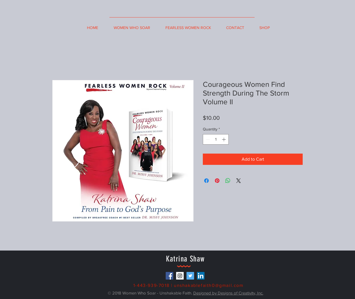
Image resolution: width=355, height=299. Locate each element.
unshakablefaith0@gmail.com (209, 285)
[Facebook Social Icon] (169, 276)
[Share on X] (238, 180)
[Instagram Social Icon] (180, 276)
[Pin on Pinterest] (217, 180)
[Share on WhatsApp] (227, 180)
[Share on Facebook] (206, 180)
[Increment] (224, 139)
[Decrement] (207, 139)
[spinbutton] (216, 139)
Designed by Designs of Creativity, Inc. (228, 293)
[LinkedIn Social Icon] (201, 276)
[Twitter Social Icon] (190, 276)
